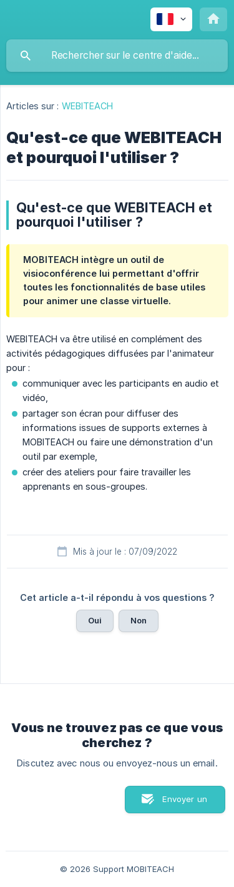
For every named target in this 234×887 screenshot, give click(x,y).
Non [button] (138, 620)
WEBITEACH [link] (88, 106)
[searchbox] (117, 55)
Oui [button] (95, 620)
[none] (171, 19)
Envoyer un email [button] (184, 803)
